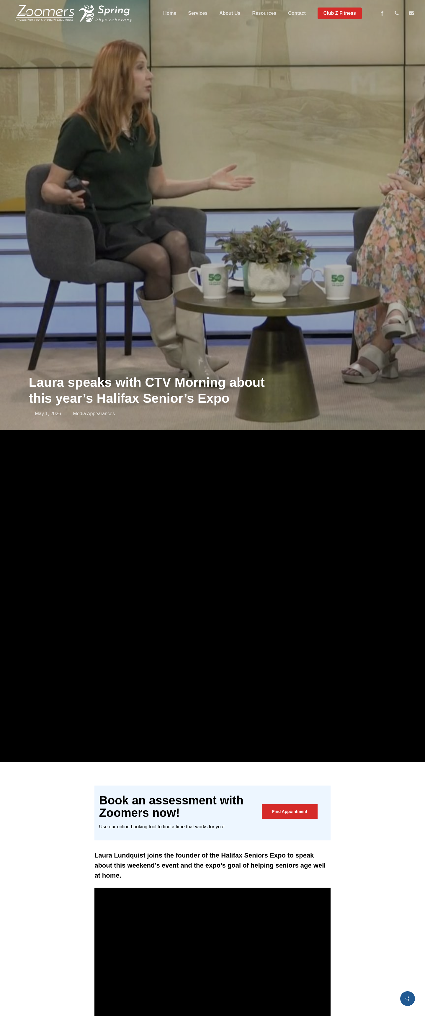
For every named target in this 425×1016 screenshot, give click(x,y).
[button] (290, 811)
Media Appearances (94, 413)
